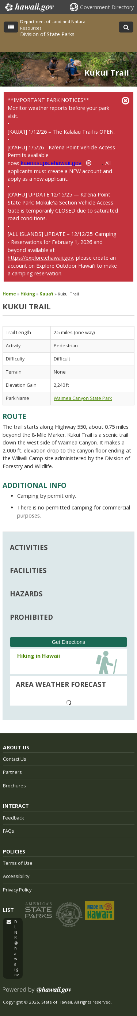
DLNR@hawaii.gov (16, 948)
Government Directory (107, 7)
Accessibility (16, 876)
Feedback (13, 817)
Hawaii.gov (28, 7)
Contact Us (14, 759)
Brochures (14, 785)
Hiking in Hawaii (38, 655)
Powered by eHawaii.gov (37, 993)
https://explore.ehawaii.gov (40, 257)
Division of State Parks (47, 34)
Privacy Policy (17, 889)
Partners (12, 772)
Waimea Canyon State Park (83, 398)
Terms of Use (18, 863)
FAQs (8, 831)
